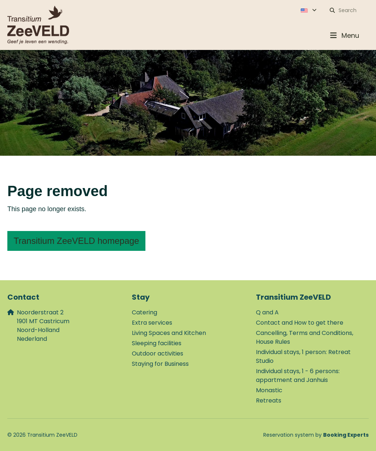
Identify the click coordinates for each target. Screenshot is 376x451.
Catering (144, 312)
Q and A (267, 312)
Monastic (269, 390)
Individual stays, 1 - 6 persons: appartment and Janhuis (298, 375)
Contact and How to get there (299, 322)
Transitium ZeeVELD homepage (76, 241)
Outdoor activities (157, 353)
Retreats (268, 400)
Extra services (152, 322)
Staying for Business (160, 364)
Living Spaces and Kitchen (169, 333)
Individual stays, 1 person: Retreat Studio (303, 356)
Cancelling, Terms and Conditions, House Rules (304, 337)
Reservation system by (316, 435)
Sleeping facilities (156, 343)
